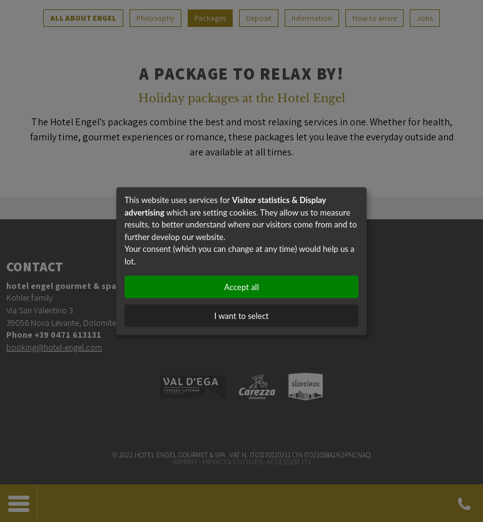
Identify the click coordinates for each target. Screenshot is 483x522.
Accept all (241, 287)
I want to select (241, 316)
